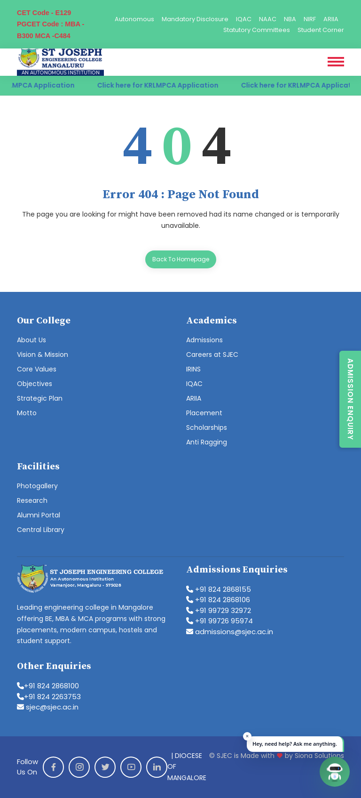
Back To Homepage (180, 259)
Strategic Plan (40, 398)
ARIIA (330, 19)
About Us (31, 340)
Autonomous (134, 19)
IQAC (243, 19)
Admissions (204, 340)
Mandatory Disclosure (195, 19)
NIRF (310, 19)
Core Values (36, 369)
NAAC (267, 19)
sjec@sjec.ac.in (47, 707)
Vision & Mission (42, 354)
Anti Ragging (206, 442)
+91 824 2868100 (48, 686)
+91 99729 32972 (218, 610)
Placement (204, 413)
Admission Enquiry (350, 399)
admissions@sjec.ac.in (229, 632)
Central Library (40, 529)
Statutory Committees (256, 30)
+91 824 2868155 (218, 589)
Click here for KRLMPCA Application (163, 85)
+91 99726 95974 (219, 621)
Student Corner (321, 30)
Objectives (34, 383)
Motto (27, 413)
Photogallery (37, 486)
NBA (290, 19)
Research (32, 500)
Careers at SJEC (212, 354)
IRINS (193, 369)
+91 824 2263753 (49, 696)
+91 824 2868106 (218, 600)
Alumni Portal (38, 515)
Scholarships (206, 427)
